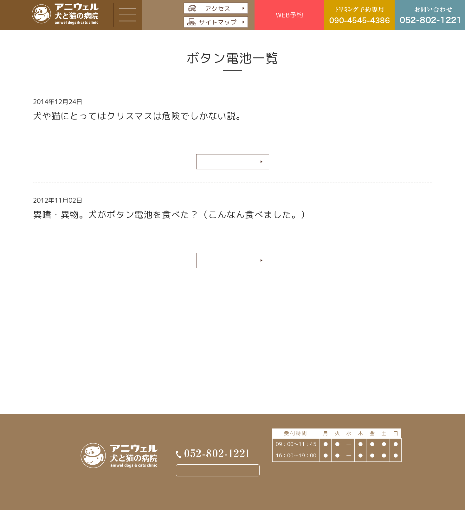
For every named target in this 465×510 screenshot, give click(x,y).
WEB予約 (289, 15)
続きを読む (230, 161)
